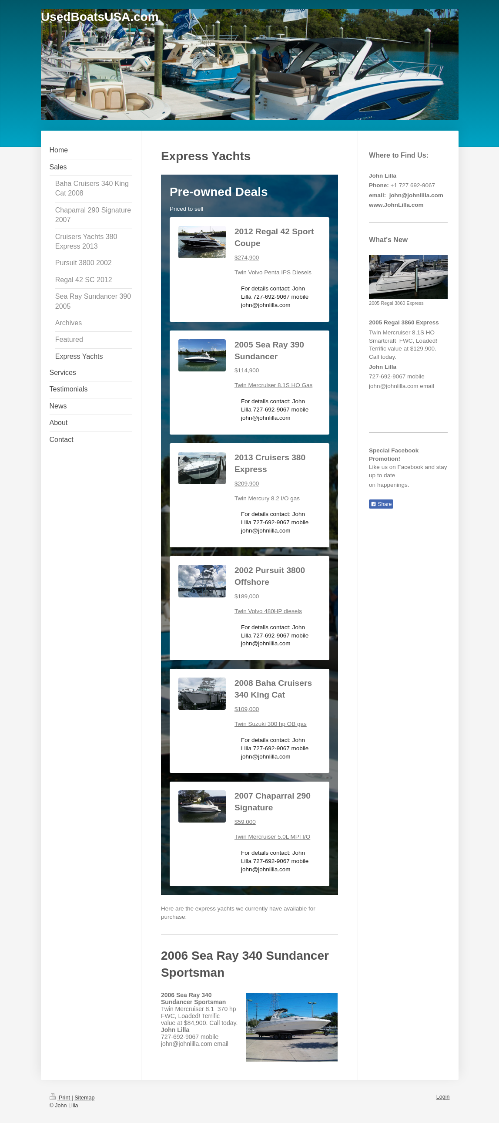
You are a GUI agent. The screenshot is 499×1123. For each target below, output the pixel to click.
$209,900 (246, 483)
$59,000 (245, 822)
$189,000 (246, 596)
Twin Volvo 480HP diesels (268, 611)
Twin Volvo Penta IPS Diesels (272, 272)
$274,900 (246, 257)
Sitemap (84, 1098)
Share (381, 504)
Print (61, 1098)
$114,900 (246, 370)
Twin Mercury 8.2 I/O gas (267, 498)
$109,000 (246, 709)
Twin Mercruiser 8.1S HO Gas (273, 385)
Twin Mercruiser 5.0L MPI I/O (272, 836)
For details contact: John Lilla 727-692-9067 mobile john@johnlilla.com (274, 296)
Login (443, 1097)
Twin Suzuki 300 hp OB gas (270, 724)
